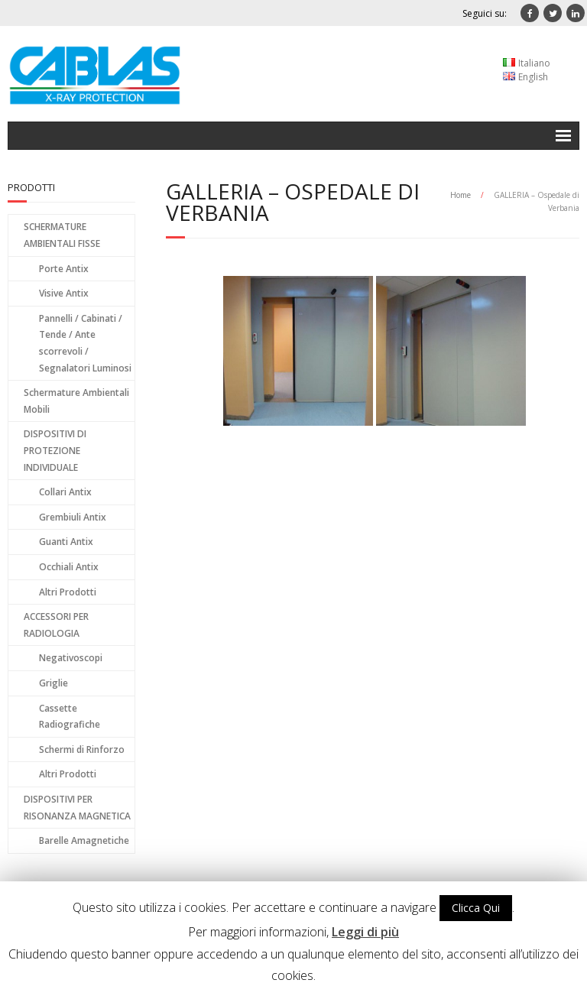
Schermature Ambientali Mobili (76, 401)
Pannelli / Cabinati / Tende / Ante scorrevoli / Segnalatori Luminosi (85, 343)
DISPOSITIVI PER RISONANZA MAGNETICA (77, 807)
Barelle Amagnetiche (84, 840)
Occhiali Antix (69, 566)
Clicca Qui (476, 907)
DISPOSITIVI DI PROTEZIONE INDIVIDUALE (55, 450)
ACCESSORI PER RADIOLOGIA (56, 625)
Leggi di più (365, 931)
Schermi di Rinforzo (82, 749)
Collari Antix (65, 491)
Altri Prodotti (67, 592)
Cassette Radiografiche (69, 717)
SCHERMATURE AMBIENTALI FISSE (62, 235)
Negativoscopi (70, 657)
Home (460, 195)
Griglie (53, 682)
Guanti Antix (66, 541)
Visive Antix (64, 293)
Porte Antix (64, 268)
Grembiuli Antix (72, 517)
